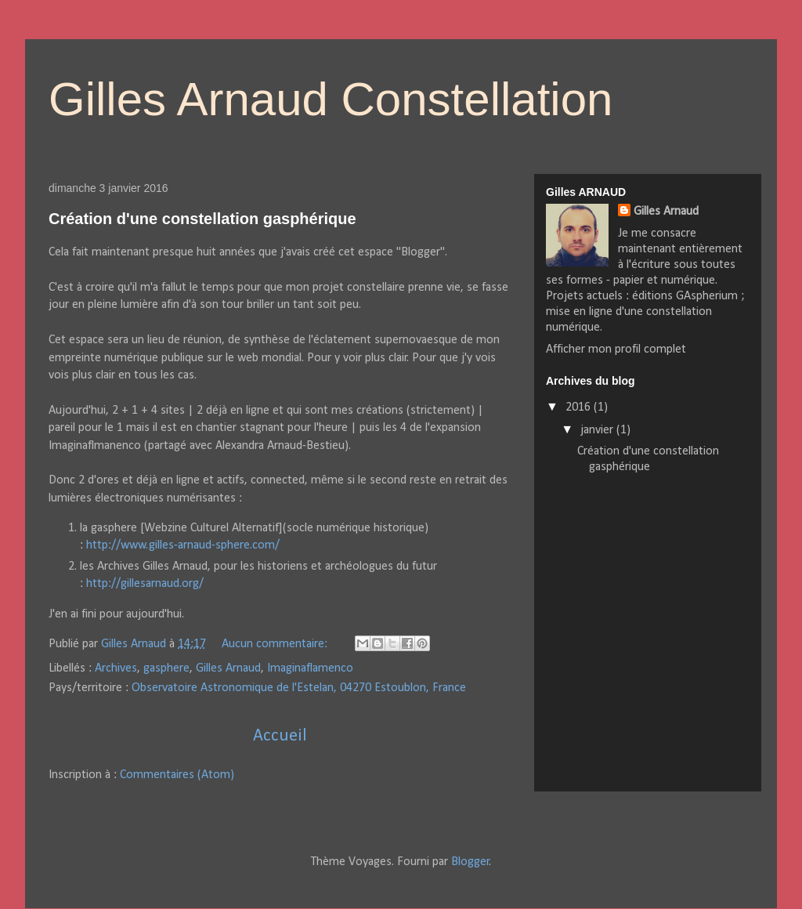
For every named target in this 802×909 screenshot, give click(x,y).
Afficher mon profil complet (616, 349)
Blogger (470, 862)
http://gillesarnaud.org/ (145, 584)
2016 (579, 407)
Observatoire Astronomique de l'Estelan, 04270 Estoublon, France (299, 688)
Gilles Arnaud (228, 668)
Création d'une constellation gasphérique (202, 218)
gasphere (166, 668)
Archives (116, 668)
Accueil (280, 736)
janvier (598, 430)
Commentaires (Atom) (177, 775)
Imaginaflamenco (310, 668)
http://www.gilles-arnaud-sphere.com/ (183, 545)
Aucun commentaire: (276, 644)
